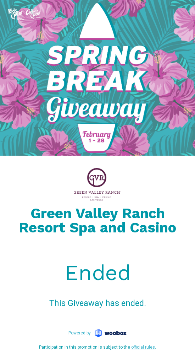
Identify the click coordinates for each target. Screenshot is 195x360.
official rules (143, 347)
